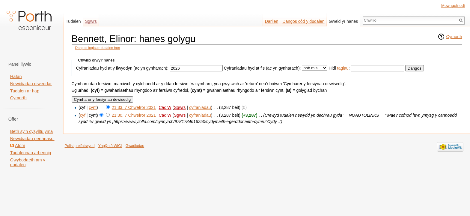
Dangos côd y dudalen (303, 21)
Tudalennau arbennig (30, 152)
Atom (20, 145)
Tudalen (73, 21)
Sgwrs (180, 107)
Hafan (16, 76)
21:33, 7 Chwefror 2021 (134, 107)
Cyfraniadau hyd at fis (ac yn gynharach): (262, 68)
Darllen (271, 21)
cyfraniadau (200, 107)
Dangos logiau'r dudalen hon (97, 48)
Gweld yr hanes (343, 21)
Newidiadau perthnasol (32, 138)
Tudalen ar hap (24, 90)
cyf (82, 115)
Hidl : (339, 68)
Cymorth (454, 36)
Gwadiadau (135, 146)
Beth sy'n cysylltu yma (31, 131)
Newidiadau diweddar (31, 83)
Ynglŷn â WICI (110, 146)
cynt (93, 107)
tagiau (343, 68)
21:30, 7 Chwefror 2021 (134, 115)
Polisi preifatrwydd (80, 146)
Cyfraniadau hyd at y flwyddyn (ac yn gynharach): (122, 68)
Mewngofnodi (453, 5)
